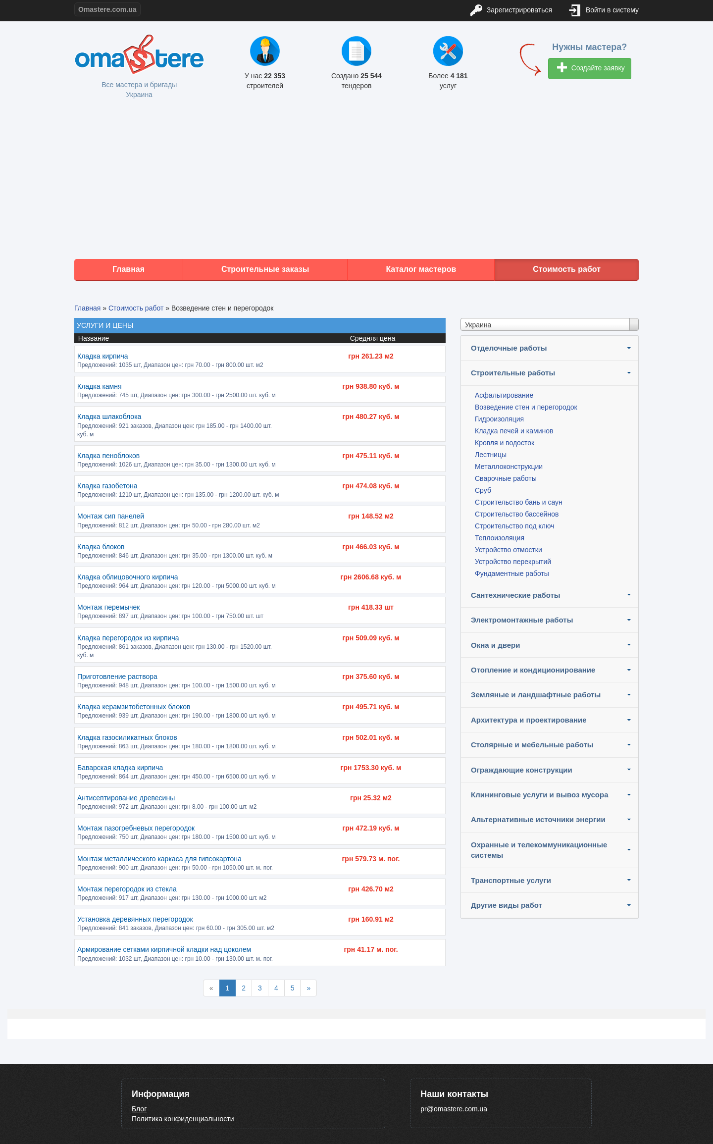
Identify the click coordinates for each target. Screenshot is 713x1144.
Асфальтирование (504, 395)
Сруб (483, 490)
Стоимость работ (567, 269)
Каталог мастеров (421, 269)
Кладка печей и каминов (514, 431)
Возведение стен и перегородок (526, 407)
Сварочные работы (506, 478)
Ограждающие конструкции (521, 770)
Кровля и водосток (504, 443)
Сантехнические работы (515, 595)
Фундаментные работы (512, 573)
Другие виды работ (506, 905)
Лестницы (491, 455)
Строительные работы (513, 372)
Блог (139, 1109)
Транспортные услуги (511, 880)
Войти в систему (604, 10)
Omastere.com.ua (107, 9)
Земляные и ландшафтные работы (536, 694)
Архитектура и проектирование (529, 720)
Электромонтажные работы (522, 620)
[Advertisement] (356, 179)
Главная (128, 269)
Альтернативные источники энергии (538, 819)
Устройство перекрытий (513, 562)
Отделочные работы (509, 348)
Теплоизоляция (499, 538)
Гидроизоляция (499, 419)
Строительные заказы (265, 269)
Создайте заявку (591, 68)
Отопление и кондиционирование (533, 670)
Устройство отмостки (508, 550)
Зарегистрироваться (511, 10)
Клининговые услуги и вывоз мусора (540, 794)
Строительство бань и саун (518, 502)
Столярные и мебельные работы (532, 744)
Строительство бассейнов (517, 514)
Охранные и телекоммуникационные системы (539, 849)
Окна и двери (495, 645)
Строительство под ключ (514, 526)
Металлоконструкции (509, 466)
